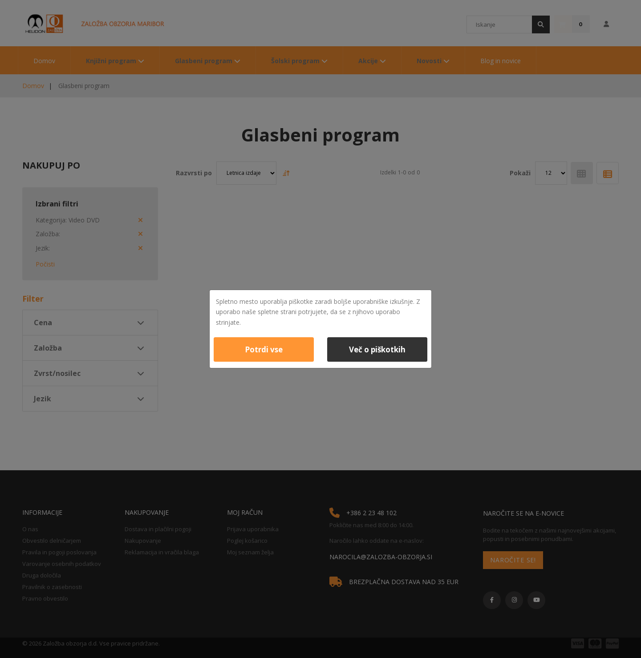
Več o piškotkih (377, 349)
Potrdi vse (264, 349)
